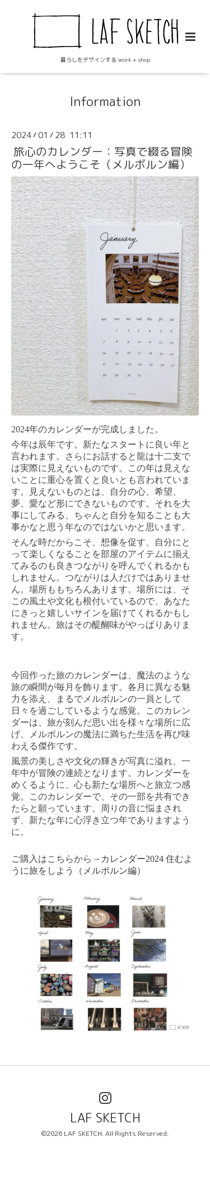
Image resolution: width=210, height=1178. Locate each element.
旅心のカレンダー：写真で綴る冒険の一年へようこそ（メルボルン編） (102, 158)
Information (105, 101)
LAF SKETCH (105, 1117)
